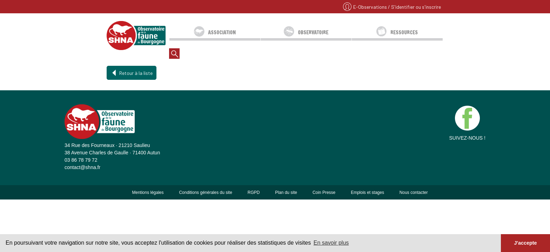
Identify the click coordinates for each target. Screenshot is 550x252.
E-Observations (370, 7)
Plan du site (286, 192)
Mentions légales (147, 192)
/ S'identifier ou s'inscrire (414, 7)
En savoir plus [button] (331, 243)
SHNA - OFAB (136, 35)
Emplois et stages (367, 192)
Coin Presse (324, 192)
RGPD (254, 192)
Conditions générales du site (205, 192)
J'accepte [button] (525, 243)
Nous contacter (414, 192)
